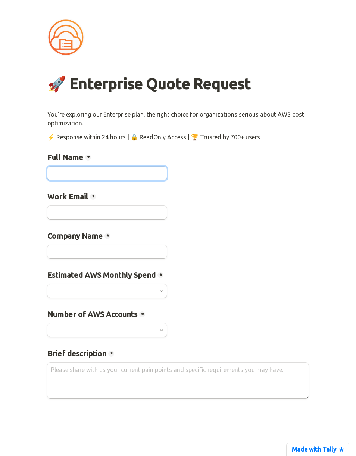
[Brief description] (178, 380)
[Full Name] (107, 173)
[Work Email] (107, 212)
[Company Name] (107, 251)
